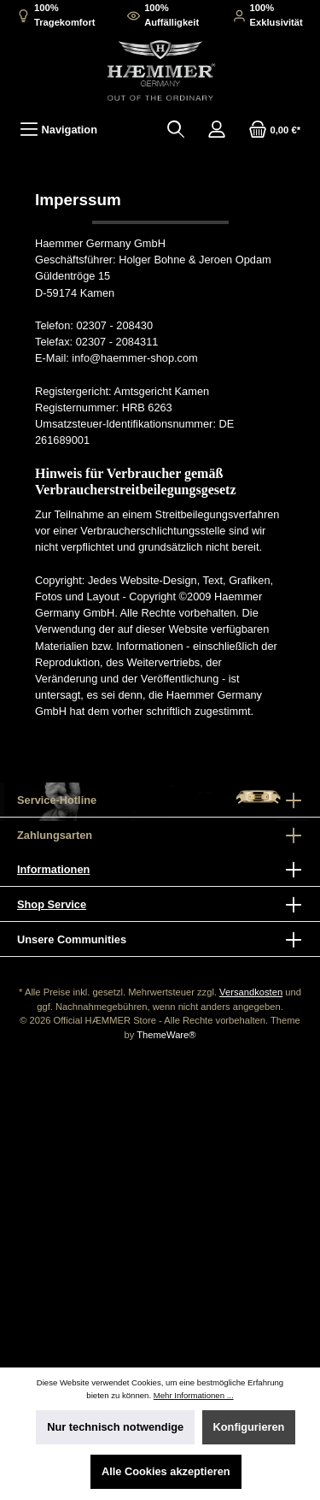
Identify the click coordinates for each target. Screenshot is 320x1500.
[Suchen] (175, 129)
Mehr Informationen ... (194, 1395)
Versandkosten (250, 992)
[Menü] (58, 129)
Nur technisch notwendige (115, 1426)
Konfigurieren (249, 1426)
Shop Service (51, 904)
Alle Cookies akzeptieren (166, 1471)
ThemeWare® (166, 1035)
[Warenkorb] (274, 129)
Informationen (53, 869)
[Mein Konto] (216, 129)
